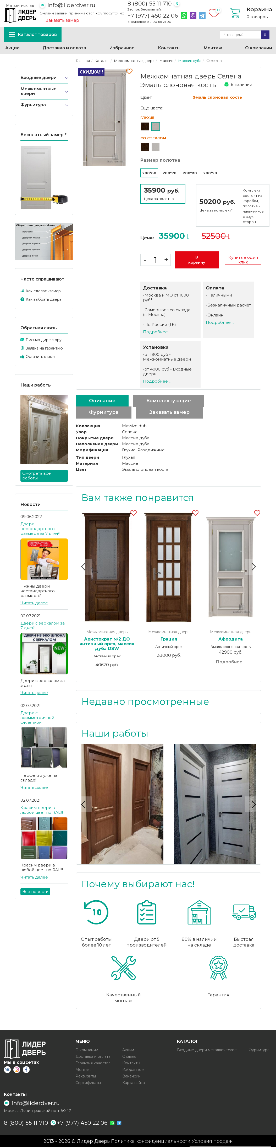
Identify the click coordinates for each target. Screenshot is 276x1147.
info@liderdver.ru (71, 5)
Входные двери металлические (207, 1049)
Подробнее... (231, 661)
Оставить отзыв (40, 356)
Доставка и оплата (64, 47)
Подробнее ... (157, 331)
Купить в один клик (243, 260)
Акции (12, 47)
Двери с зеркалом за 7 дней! (42, 625)
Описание (102, 401)
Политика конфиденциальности (150, 1141)
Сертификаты (88, 1082)
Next (253, 566)
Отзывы (129, 1056)
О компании (258, 47)
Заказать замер (62, 20)
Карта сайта (133, 1082)
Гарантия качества (93, 1062)
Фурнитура (33, 104)
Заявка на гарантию (44, 348)
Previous (84, 566)
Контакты (169, 47)
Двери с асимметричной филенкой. (37, 717)
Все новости (35, 891)
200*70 (169, 173)
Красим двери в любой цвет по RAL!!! (41, 810)
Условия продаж (212, 1141)
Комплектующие (168, 401)
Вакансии (131, 1076)
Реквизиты (85, 1076)
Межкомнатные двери (38, 91)
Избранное (122, 47)
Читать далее (34, 602)
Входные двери (38, 77)
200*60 (149, 173)
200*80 (190, 173)
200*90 (210, 173)
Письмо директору (44, 339)
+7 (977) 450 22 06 (153, 15)
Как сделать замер (43, 291)
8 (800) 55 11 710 (150, 3)
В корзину (196, 260)
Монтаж (212, 47)
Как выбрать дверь (43, 299)
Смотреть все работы (36, 475)
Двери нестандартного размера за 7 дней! (40, 528)
